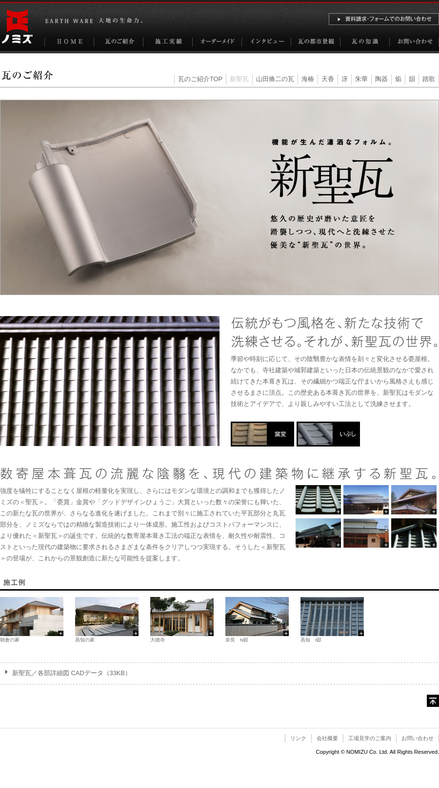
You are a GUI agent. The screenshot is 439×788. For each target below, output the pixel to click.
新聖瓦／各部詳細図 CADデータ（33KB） (71, 673)
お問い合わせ (417, 738)
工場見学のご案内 (369, 738)
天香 (327, 79)
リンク (298, 738)
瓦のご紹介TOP (200, 79)
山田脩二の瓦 (275, 79)
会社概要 (327, 738)
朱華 (361, 79)
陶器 (381, 79)
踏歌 (428, 79)
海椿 (307, 79)
